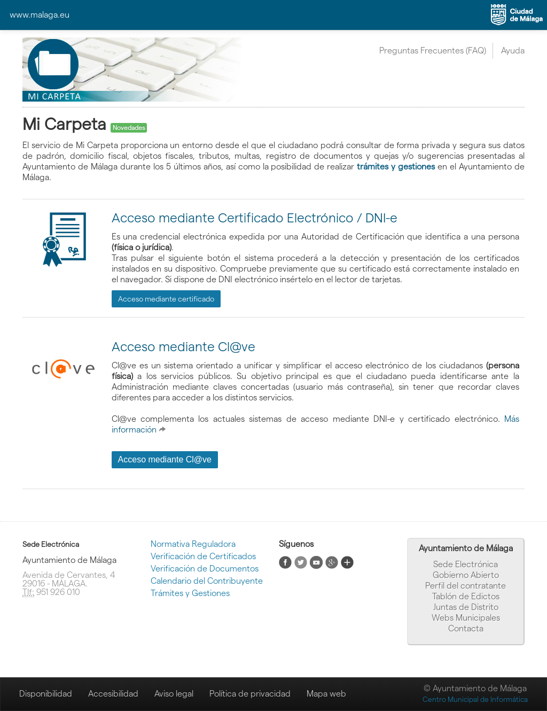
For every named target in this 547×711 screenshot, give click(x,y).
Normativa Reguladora (193, 543)
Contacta (465, 628)
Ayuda (513, 50)
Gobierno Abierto (466, 574)
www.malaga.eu (39, 14)
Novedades (129, 127)
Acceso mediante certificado (166, 299)
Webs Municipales (466, 617)
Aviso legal (173, 693)
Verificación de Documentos (205, 568)
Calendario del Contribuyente (207, 580)
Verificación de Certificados (203, 556)
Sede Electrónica (465, 564)
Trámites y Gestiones (190, 593)
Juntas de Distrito (465, 607)
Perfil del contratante (465, 585)
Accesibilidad (113, 693)
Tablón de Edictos (465, 596)
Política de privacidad (250, 693)
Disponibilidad (45, 693)
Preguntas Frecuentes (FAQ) (432, 50)
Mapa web (326, 693)
